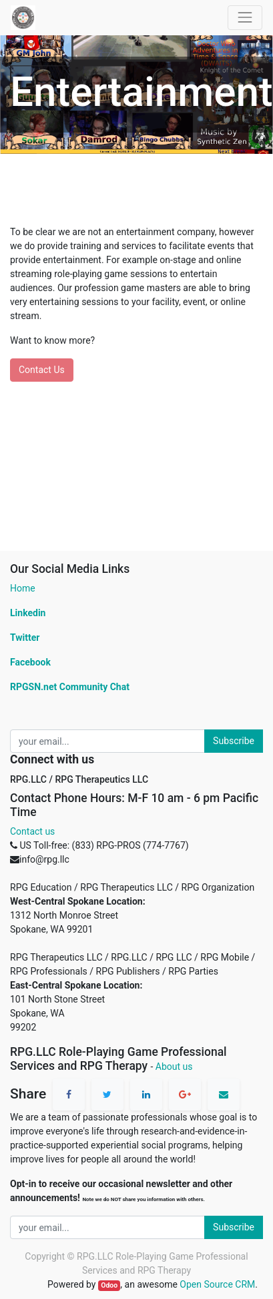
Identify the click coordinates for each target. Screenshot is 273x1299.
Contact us (32, 831)
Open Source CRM (217, 1284)
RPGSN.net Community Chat (69, 686)
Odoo (109, 1285)
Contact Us (42, 369)
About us (174, 1066)
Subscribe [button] (233, 740)
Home (22, 588)
